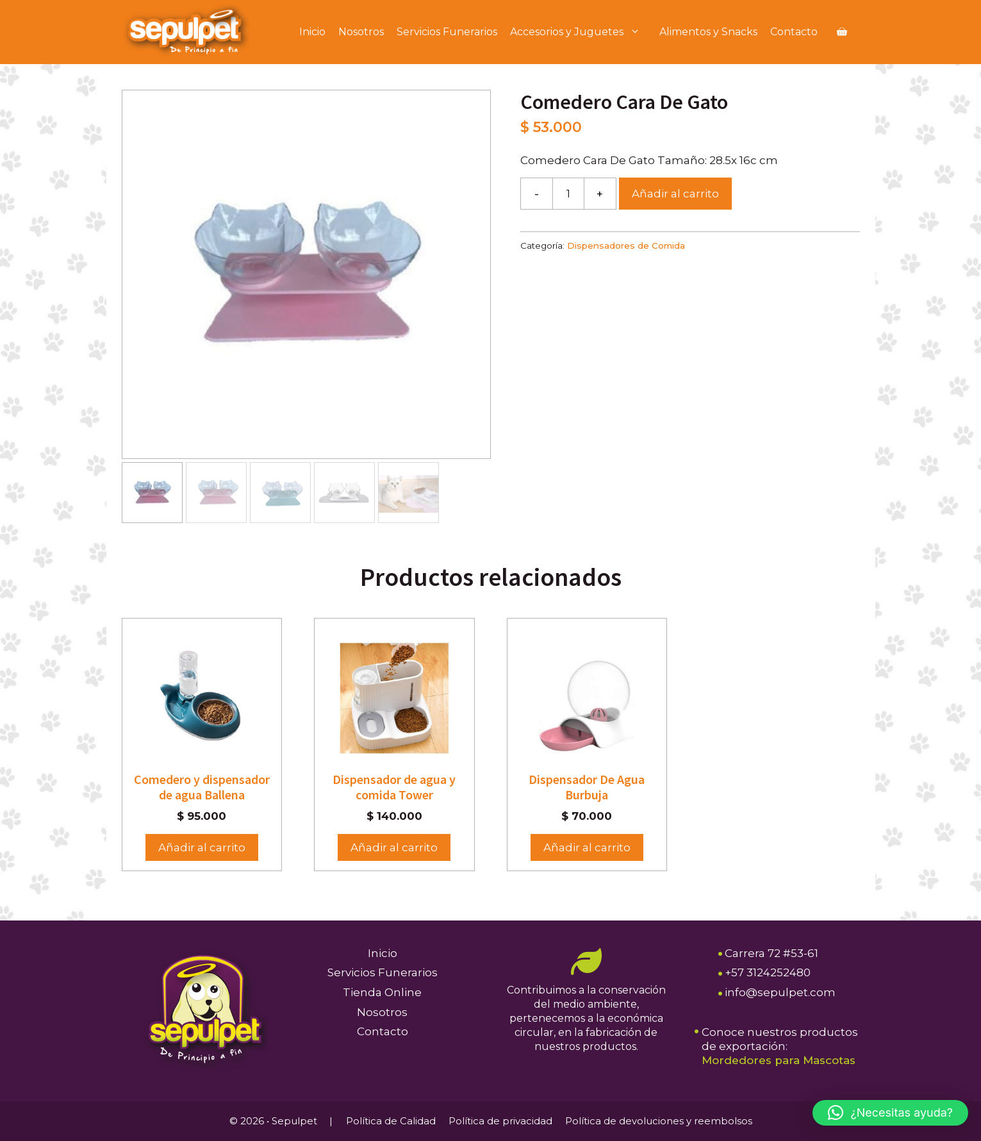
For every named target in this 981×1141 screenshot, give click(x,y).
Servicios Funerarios (447, 32)
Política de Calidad (391, 1121)
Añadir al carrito (675, 193)
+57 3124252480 (768, 972)
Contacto (794, 32)
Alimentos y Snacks (708, 32)
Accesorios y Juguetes (581, 32)
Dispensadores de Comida (626, 245)
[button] (890, 1113)
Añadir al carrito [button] (201, 847)
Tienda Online (382, 992)
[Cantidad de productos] (568, 194)
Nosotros (361, 32)
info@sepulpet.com (780, 992)
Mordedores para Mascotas (778, 1060)
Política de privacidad (500, 1121)
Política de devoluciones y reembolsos (658, 1121)
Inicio (312, 32)
